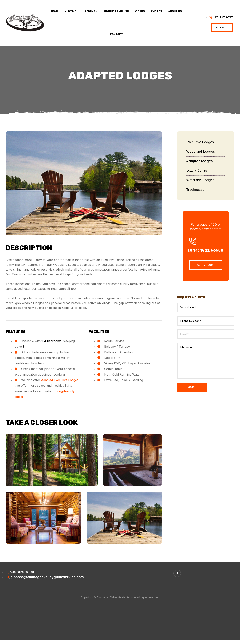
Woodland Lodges (200, 151)
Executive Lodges (200, 142)
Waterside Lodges (200, 180)
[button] (222, 27)
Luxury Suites (196, 170)
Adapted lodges (199, 161)
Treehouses (195, 189)
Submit (192, 387)
